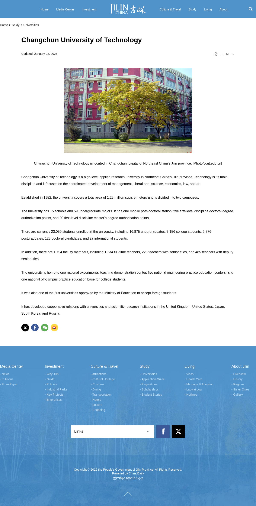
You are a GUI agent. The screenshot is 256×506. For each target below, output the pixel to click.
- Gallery (237, 394)
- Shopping (98, 410)
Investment (54, 366)
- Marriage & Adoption (199, 384)
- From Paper (8, 384)
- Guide (50, 379)
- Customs (97, 384)
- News (4, 374)
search (250, 9)
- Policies (51, 384)
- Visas (189, 374)
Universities (31, 25)
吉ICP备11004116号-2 (128, 478)
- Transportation (101, 394)
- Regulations (148, 384)
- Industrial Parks (56, 389)
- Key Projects (54, 394)
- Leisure (96, 404)
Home (4, 25)
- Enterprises (53, 399)
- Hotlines (191, 394)
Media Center (11, 366)
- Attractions (98, 374)
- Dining (96, 389)
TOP (128, 494)
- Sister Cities (240, 389)
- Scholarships (149, 389)
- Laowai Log (193, 389)
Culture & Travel (104, 366)
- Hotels (96, 399)
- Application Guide (152, 379)
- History (237, 379)
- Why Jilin (52, 374)
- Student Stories (151, 394)
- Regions (237, 384)
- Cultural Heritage (103, 379)
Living (190, 366)
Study (16, 25)
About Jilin (240, 366)
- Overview (238, 374)
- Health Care (193, 379)
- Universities (148, 374)
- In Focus (6, 379)
